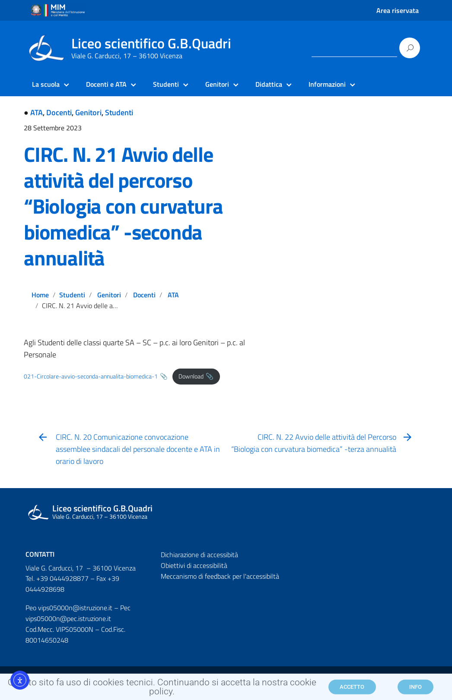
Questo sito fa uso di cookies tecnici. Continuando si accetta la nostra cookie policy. (162, 689)
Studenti (119, 112)
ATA (36, 112)
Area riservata (397, 10)
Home (40, 295)
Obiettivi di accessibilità (194, 565)
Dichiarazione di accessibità (199, 554)
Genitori (88, 112)
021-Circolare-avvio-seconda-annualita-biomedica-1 (91, 376)
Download (191, 376)
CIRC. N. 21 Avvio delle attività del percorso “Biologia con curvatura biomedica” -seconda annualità (123, 206)
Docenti (59, 112)
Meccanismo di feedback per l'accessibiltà (220, 576)
